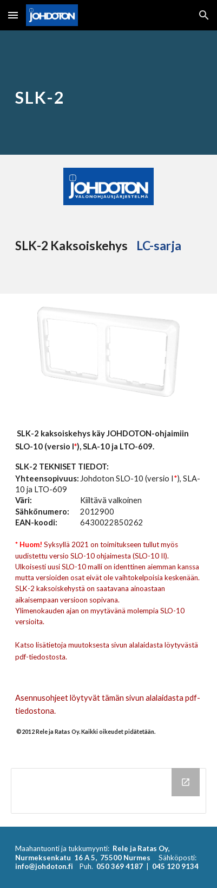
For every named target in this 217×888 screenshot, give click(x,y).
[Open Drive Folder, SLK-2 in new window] (186, 782)
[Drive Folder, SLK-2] (109, 791)
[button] (13, 15)
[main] (109, 92)
